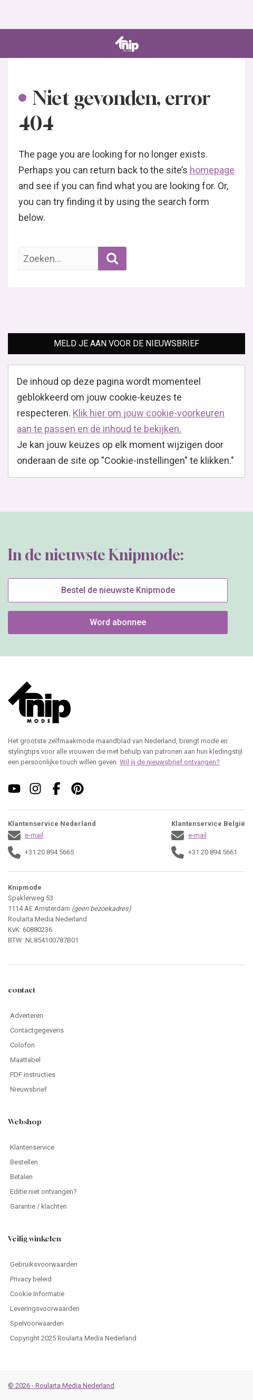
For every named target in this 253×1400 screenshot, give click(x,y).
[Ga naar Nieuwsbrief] (126, 1089)
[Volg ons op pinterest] (77, 788)
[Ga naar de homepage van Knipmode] (127, 43)
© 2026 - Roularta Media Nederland (61, 1385)
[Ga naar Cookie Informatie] (126, 1294)
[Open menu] (15, 43)
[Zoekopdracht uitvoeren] (112, 258)
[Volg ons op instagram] (35, 788)
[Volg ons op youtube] (14, 788)
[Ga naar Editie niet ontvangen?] (126, 1191)
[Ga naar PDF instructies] (126, 1074)
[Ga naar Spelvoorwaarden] (126, 1323)
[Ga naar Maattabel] (126, 1060)
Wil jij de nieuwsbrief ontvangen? (170, 762)
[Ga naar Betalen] (126, 1177)
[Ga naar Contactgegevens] (126, 1030)
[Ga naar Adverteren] (126, 1015)
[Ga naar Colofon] (126, 1045)
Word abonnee (118, 622)
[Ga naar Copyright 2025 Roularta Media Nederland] (126, 1338)
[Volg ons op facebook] (56, 788)
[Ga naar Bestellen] (126, 1162)
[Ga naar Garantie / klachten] (126, 1206)
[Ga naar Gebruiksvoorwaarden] (126, 1264)
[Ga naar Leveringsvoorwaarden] (126, 1308)
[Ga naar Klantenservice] (126, 1147)
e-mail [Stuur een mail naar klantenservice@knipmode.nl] (34, 835)
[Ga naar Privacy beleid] (126, 1279)
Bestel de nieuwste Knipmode (118, 590)
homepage (212, 170)
